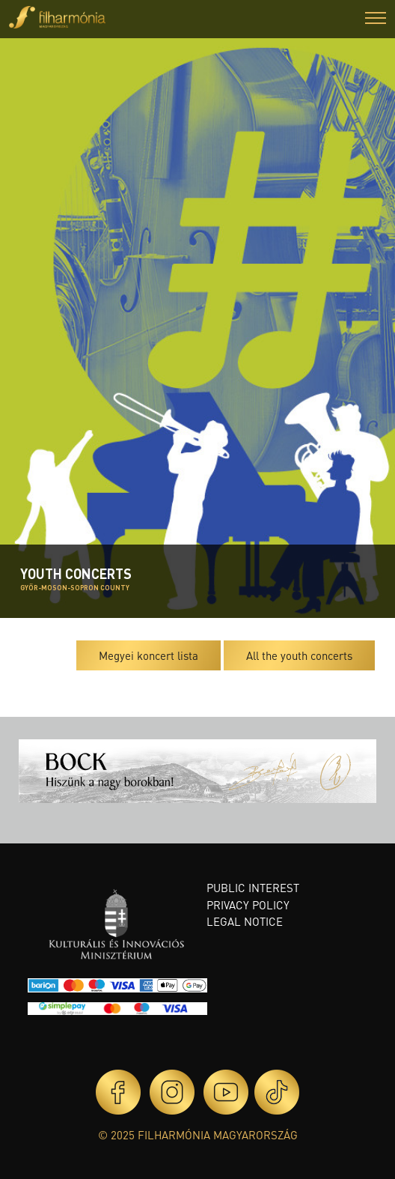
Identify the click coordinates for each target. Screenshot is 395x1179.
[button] (375, 20)
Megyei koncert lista (148, 655)
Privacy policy (248, 904)
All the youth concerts (299, 655)
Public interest (252, 887)
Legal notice (244, 921)
